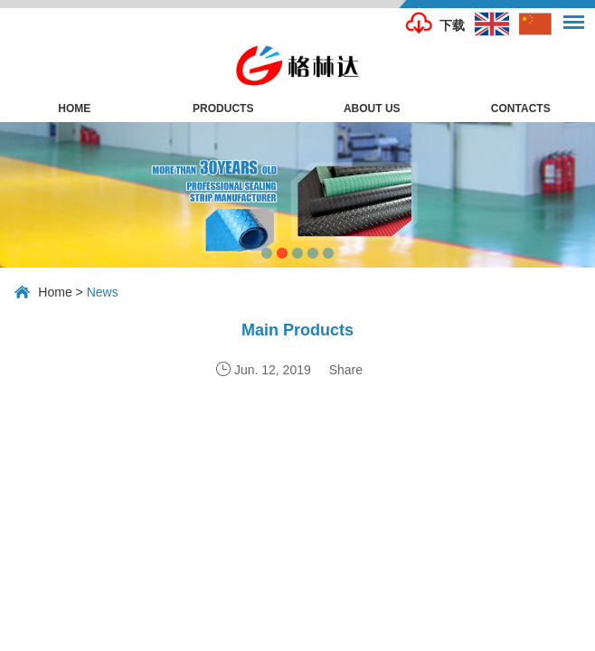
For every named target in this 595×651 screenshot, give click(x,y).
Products (223, 108)
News (102, 292)
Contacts (521, 108)
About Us (372, 108)
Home (74, 108)
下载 (452, 25)
